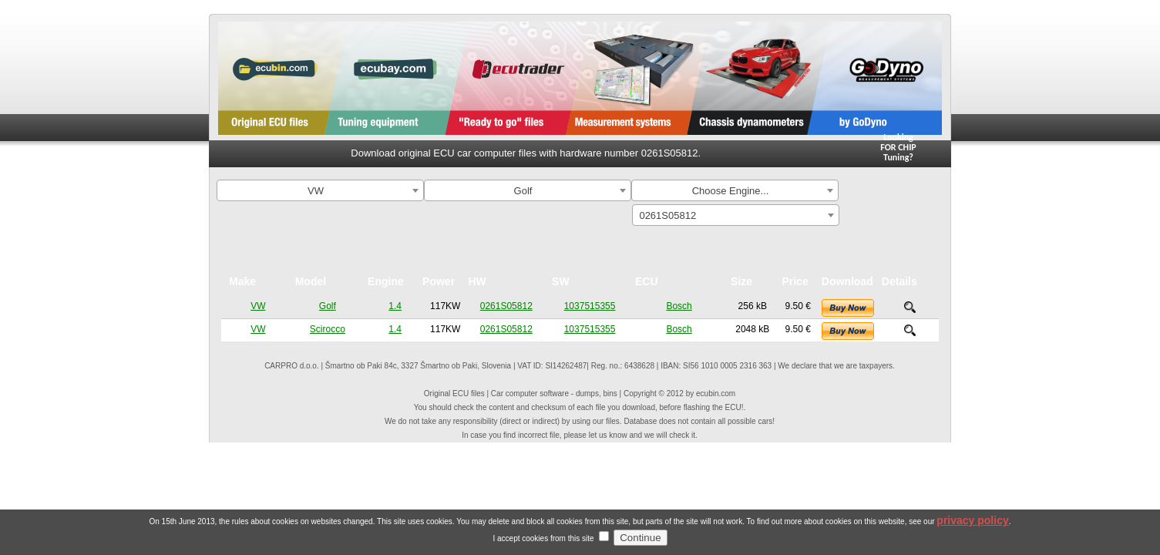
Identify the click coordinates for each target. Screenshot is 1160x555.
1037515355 (590, 306)
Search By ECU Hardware (897, 220)
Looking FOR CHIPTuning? (898, 147)
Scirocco (327, 329)
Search (897, 192)
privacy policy (972, 531)
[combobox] (320, 190)
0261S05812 (506, 306)
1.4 (395, 306)
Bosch (678, 306)
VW (257, 306)
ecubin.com (715, 393)
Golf (327, 306)
